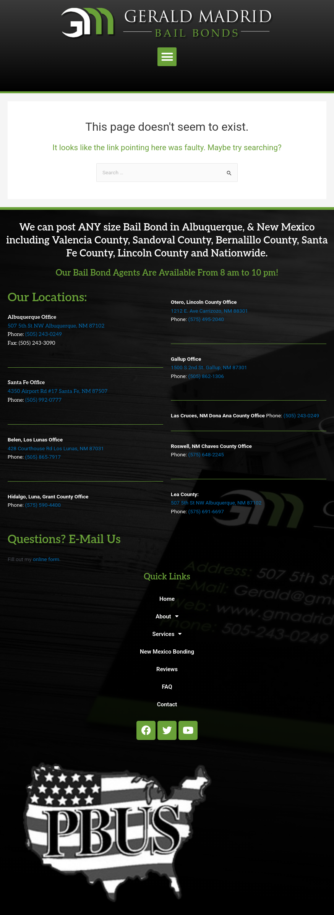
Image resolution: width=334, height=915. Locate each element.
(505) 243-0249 (43, 334)
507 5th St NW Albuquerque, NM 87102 (56, 326)
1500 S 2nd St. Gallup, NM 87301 (209, 367)
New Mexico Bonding (167, 651)
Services (167, 634)
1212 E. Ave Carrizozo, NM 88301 (209, 311)
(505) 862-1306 (206, 376)
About (167, 616)
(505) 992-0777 (43, 400)
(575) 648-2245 (206, 454)
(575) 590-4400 (42, 505)
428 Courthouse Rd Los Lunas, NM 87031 (56, 448)
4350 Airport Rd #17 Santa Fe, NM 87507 (57, 391)
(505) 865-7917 (42, 457)
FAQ (167, 686)
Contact (167, 704)
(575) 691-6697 (206, 511)
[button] (167, 57)
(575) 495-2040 (206, 319)
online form (46, 559)
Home (167, 598)
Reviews (167, 669)
